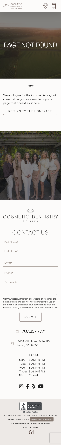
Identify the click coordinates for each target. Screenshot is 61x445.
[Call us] (55, 6)
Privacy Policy (22, 419)
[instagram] (21, 387)
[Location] (46, 6)
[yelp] (33, 387)
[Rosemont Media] (30, 433)
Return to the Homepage (30, 111)
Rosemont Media (30, 427)
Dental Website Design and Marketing (29, 423)
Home (31, 86)
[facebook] (27, 387)
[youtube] (41, 387)
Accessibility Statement (42, 419)
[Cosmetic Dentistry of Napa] (12, 6)
